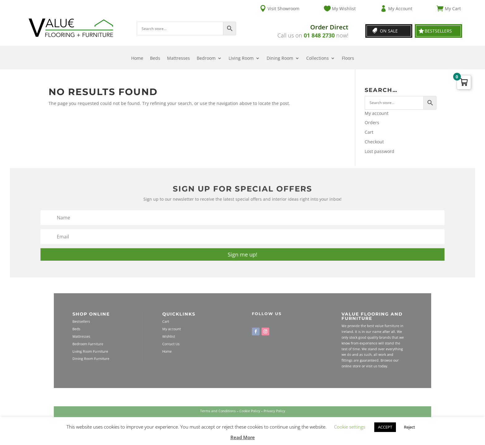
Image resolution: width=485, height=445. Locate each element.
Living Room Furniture (128, 348)
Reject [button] (409, 427)
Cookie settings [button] (349, 427)
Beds (155, 58)
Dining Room (280, 58)
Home (137, 58)
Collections (317, 58)
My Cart (453, 8)
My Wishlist (344, 8)
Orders (372, 122)
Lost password (379, 151)
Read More (242, 437)
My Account (400, 8)
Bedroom (206, 58)
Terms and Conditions (224, 414)
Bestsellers (438, 31)
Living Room (241, 58)
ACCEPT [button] (385, 427)
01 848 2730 (319, 35)
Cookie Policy (247, 414)
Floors (348, 58)
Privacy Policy (266, 414)
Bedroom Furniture (126, 343)
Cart (369, 132)
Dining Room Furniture (129, 354)
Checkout (374, 142)
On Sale (389, 31)
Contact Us (188, 343)
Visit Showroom (283, 8)
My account (376, 113)
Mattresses (178, 58)
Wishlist (187, 337)
